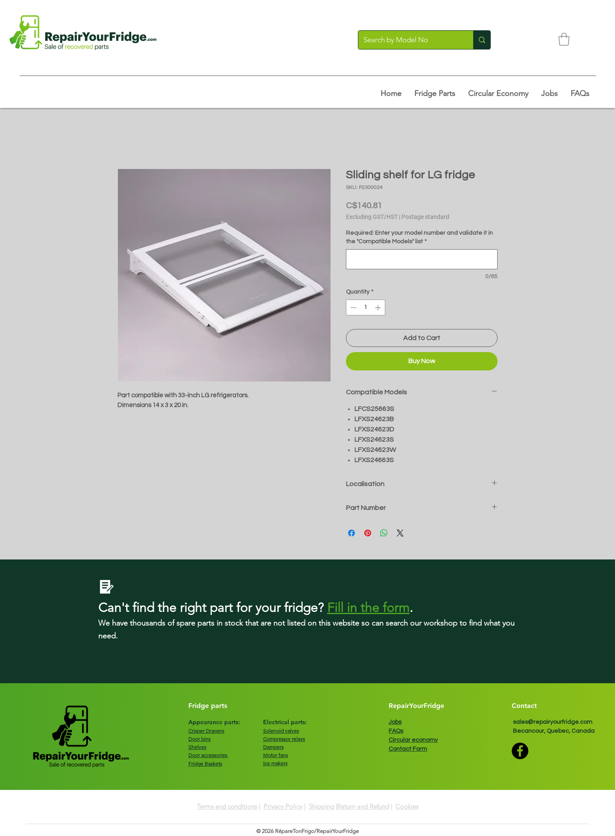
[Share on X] (400, 533)
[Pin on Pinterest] (368, 533)
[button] (564, 39)
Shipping (321, 806)
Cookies (407, 806)
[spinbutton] (365, 307)
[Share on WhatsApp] (384, 533)
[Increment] (378, 307)
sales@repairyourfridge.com (552, 722)
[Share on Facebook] (351, 533)
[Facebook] (520, 751)
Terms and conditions (227, 806)
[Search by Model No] (409, 40)
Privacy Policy (283, 806)
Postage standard (425, 216)
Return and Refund (363, 806)
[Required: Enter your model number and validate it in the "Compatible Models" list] (421, 259)
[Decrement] (352, 307)
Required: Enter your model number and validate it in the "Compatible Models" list (419, 237)
